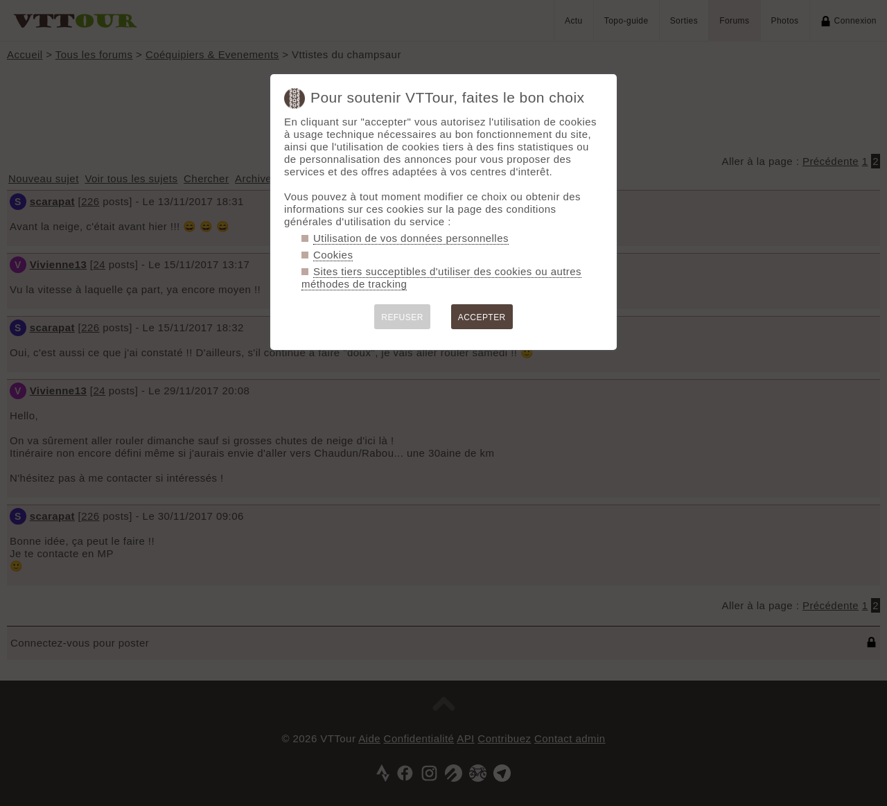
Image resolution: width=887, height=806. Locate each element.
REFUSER (402, 317)
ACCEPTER (482, 317)
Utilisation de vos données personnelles (411, 238)
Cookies (333, 255)
